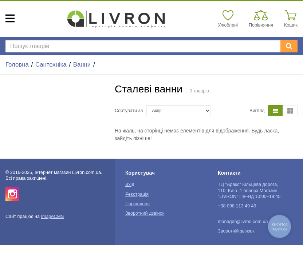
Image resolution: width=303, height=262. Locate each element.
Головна (17, 64)
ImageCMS (52, 216)
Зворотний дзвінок (144, 213)
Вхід (129, 184)
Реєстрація (137, 194)
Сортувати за (129, 110)
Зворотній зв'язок (236, 231)
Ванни (82, 64)
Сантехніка (51, 64)
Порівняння (137, 203)
